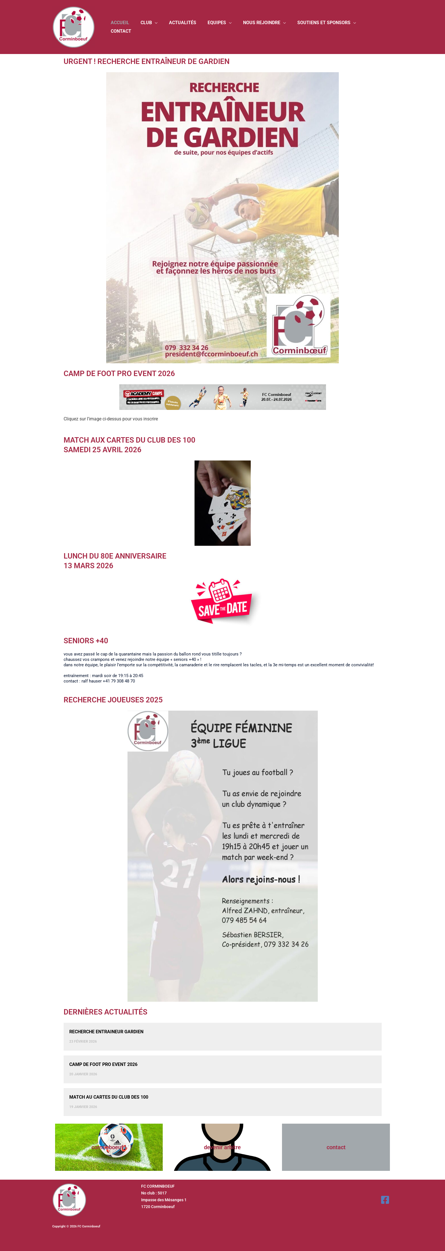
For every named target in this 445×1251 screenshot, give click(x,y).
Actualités (192, 27)
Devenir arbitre (222, 1147)
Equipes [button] (224, 27)
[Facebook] (385, 1200)
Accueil (134, 27)
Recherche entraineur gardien (106, 1031)
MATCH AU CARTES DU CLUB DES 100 (108, 1097)
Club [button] (158, 27)
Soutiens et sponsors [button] (326, 27)
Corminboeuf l (108, 1147)
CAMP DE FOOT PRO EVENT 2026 (103, 1064)
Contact (378, 27)
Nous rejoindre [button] (266, 27)
